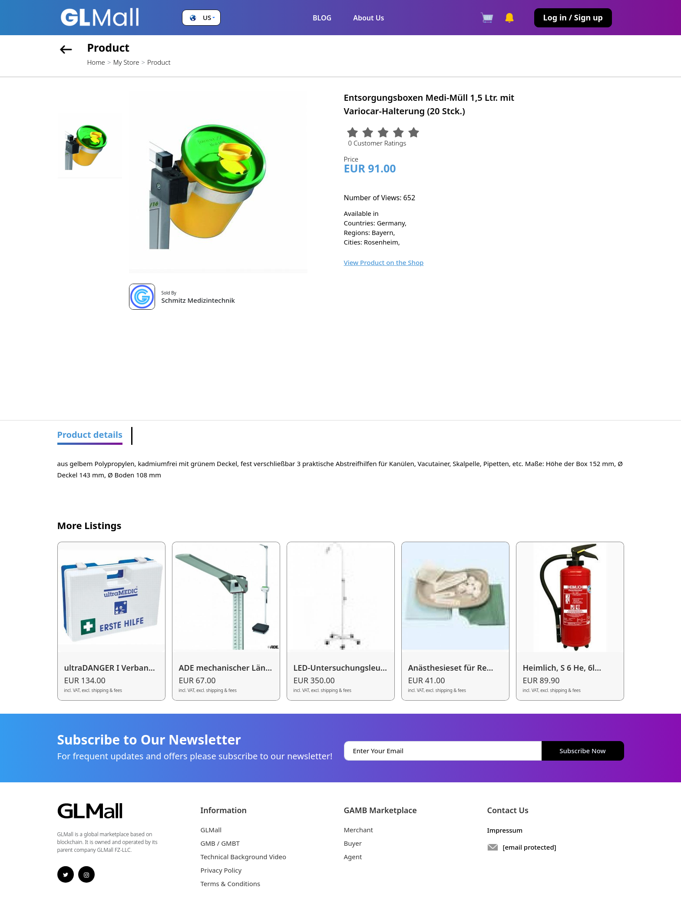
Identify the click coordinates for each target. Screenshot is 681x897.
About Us (368, 18)
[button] (201, 18)
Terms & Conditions (231, 883)
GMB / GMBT (220, 843)
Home (96, 62)
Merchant (359, 829)
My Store (126, 62)
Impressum (505, 830)
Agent (353, 856)
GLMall (211, 829)
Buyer (353, 843)
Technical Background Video (244, 856)
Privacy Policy (221, 870)
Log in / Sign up (573, 17)
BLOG (322, 18)
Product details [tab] (90, 434)
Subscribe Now (582, 750)
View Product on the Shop (384, 262)
